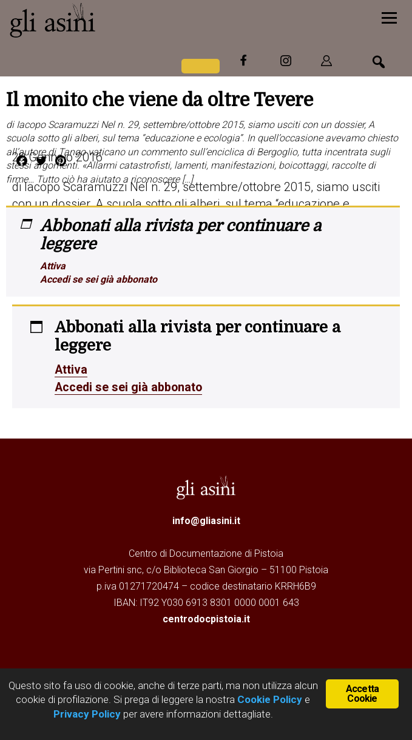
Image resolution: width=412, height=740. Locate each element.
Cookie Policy (268, 699)
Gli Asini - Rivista (100, 20)
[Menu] (389, 16)
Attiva (53, 266)
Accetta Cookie (362, 693)
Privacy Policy (87, 714)
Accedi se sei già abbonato (98, 279)
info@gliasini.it (206, 519)
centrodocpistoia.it (206, 618)
